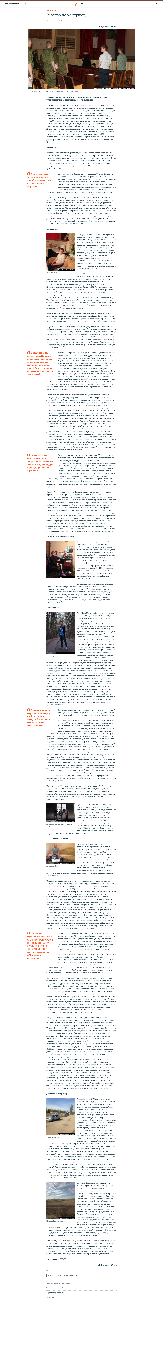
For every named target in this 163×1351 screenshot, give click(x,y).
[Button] (103, 26)
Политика (51, 10)
